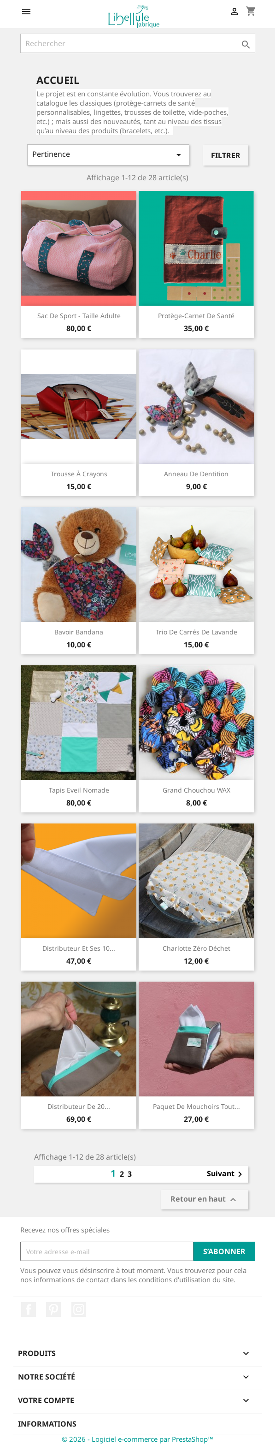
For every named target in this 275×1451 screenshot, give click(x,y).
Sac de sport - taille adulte (79, 315)
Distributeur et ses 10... (78, 948)
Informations (47, 1424)
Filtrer (225, 155)
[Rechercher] (137, 43)
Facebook (28, 1309)
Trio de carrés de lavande (196, 632)
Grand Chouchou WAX (196, 790)
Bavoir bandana (78, 632)
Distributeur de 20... (78, 1106)
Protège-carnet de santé (196, 315)
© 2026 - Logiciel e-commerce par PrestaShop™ (137, 1439)
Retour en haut (204, 1200)
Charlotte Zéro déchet (196, 948)
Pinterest (53, 1309)
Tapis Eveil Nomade (79, 790)
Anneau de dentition (196, 473)
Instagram (78, 1309)
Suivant (226, 1174)
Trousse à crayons (79, 473)
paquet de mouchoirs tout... (196, 1106)
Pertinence (108, 154)
